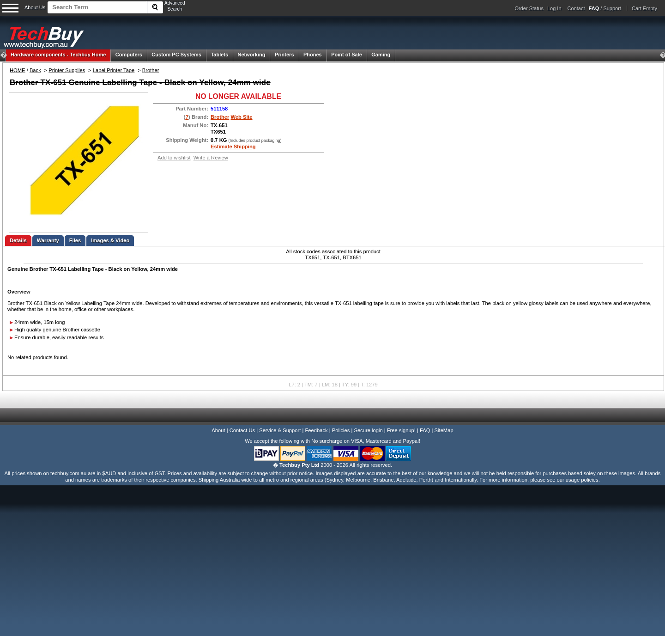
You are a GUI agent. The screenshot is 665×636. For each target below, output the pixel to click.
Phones (312, 54)
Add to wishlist (174, 157)
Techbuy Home (58, 54)
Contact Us (242, 430)
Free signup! (401, 430)
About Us (34, 7)
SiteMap (444, 430)
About (218, 430)
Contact (576, 8)
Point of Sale (346, 54)
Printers (284, 54)
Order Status (529, 8)
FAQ (425, 430)
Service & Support (280, 430)
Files (75, 240)
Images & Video (110, 240)
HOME (17, 70)
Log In (554, 8)
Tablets (219, 54)
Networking (252, 54)
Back (35, 70)
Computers (128, 54)
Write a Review (210, 157)
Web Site (242, 117)
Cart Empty (644, 8)
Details (18, 240)
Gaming (380, 54)
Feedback (316, 430)
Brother (150, 70)
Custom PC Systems (176, 54)
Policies (341, 430)
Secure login (368, 430)
